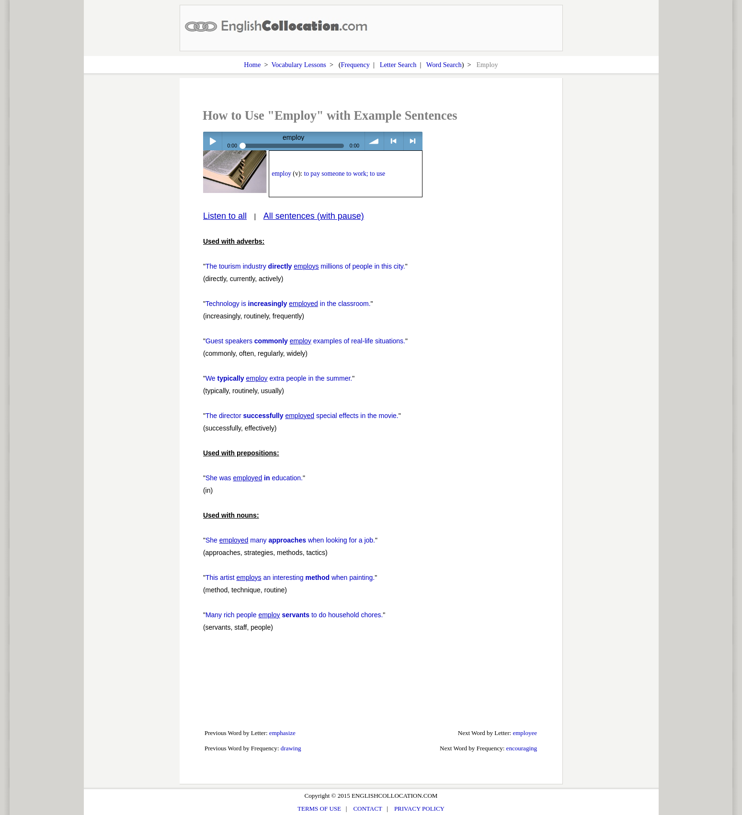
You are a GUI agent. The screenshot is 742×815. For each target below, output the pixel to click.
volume (374, 141)
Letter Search (398, 64)
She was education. (254, 478)
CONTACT (367, 808)
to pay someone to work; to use (344, 173)
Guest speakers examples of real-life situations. (305, 341)
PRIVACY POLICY (419, 808)
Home (252, 64)
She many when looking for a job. (290, 540)
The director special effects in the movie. (302, 415)
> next (413, 141)
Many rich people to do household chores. (294, 615)
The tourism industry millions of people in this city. (305, 266)
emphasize (282, 732)
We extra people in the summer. (278, 378)
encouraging (521, 748)
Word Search (444, 64)
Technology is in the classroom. (288, 303)
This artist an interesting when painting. (290, 577)
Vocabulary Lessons (298, 64)
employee (525, 732)
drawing (291, 748)
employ (281, 173)
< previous (393, 141)
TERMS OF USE (319, 808)
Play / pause (212, 141)
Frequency (355, 64)
